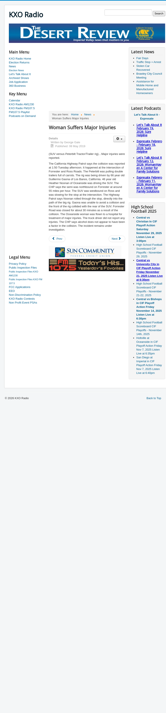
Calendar (14, 100)
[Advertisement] (26, 186)
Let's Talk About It (20, 74)
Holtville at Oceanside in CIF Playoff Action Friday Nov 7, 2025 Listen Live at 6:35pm (149, 345)
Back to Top (154, 398)
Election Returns (19, 62)
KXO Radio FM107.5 (22, 108)
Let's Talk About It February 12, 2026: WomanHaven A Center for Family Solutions (149, 164)
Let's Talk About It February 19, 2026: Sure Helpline (149, 130)
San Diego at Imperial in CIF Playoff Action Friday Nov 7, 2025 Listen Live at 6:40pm (149, 365)
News (12, 66)
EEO (12, 291)
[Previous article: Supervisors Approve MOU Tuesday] (57, 239)
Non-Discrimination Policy (25, 294)
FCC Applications (19, 287)
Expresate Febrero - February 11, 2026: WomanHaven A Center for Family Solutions (149, 184)
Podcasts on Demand (22, 116)
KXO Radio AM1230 (21, 104)
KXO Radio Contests (22, 298)
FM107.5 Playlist (19, 112)
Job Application (18, 81)
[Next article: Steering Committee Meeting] (117, 239)
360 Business (17, 85)
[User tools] (119, 139)
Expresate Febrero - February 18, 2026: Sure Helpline (149, 146)
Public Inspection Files (23, 267)
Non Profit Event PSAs (23, 302)
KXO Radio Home (20, 58)
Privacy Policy (17, 263)
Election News (16, 70)
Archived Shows (19, 78)
